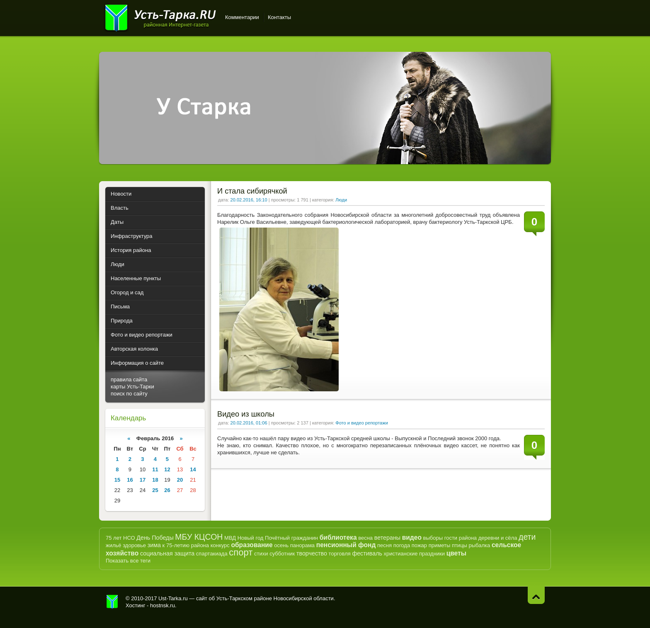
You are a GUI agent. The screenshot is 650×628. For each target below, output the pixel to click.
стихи (261, 553)
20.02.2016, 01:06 (248, 422)
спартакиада (212, 553)
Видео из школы (245, 414)
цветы (456, 553)
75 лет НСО (120, 538)
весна (365, 538)
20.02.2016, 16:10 (248, 199)
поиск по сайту (129, 393)
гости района (460, 538)
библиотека (338, 537)
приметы (440, 545)
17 (143, 480)
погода (401, 545)
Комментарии (242, 17)
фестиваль (367, 553)
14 (193, 469)
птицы (459, 545)
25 (155, 490)
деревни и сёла (497, 538)
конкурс (220, 545)
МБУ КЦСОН (199, 536)
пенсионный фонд (346, 544)
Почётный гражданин (291, 538)
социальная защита (167, 553)
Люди (341, 199)
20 (180, 480)
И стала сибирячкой (252, 191)
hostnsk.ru (162, 605)
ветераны (387, 537)
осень (281, 545)
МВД (230, 538)
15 (117, 480)
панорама (302, 545)
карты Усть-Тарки (132, 386)
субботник (282, 553)
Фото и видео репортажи (361, 422)
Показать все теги (128, 561)
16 (130, 480)
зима (154, 545)
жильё (113, 545)
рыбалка (479, 545)
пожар (419, 545)
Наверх (536, 595)
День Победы (154, 537)
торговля (340, 553)
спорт (240, 552)
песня (384, 545)
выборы (433, 538)
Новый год (251, 538)
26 (167, 490)
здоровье (134, 545)
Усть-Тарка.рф (112, 602)
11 (155, 469)
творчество (311, 553)
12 (167, 469)
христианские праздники (414, 553)
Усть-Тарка (160, 16)
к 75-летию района (185, 545)
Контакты (279, 17)
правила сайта (129, 379)
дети (527, 536)
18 (155, 480)
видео (412, 537)
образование (251, 544)
